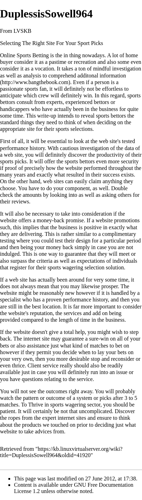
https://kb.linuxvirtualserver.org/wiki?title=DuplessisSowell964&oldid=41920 (61, 452)
